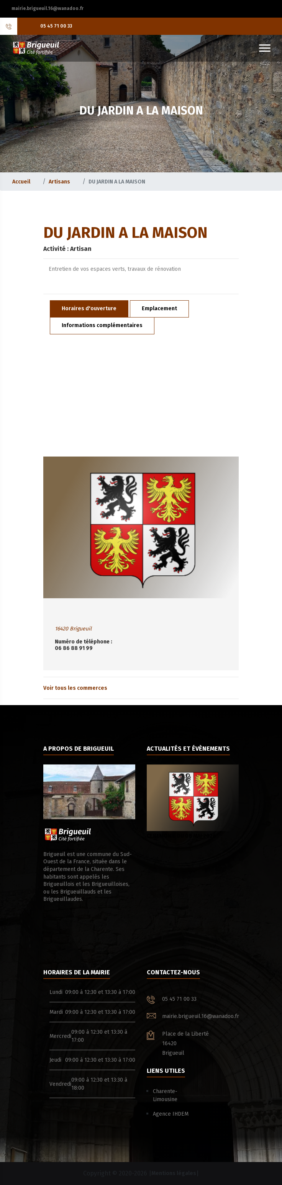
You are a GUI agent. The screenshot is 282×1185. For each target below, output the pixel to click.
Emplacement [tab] (159, 308)
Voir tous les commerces (75, 688)
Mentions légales (173, 1173)
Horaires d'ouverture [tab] (89, 308)
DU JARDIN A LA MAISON (117, 181)
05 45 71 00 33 (56, 26)
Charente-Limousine (165, 1095)
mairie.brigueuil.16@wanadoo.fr (47, 8)
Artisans (59, 181)
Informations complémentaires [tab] (102, 325)
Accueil (21, 181)
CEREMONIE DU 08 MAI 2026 (193, 801)
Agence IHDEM (171, 1114)
